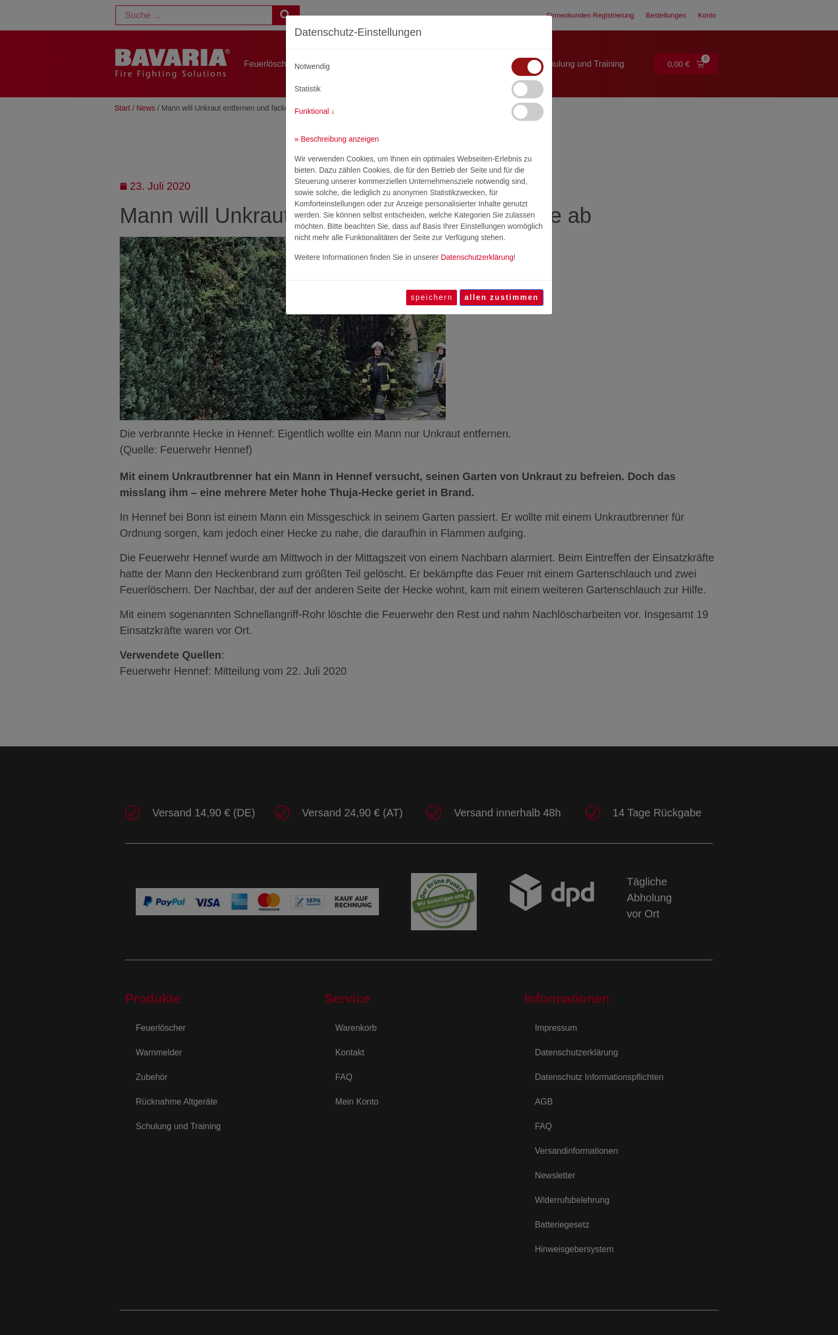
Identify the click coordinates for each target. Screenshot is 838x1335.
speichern (431, 297)
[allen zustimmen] (502, 297)
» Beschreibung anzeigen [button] (336, 139)
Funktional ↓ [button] (314, 111)
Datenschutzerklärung (477, 257)
